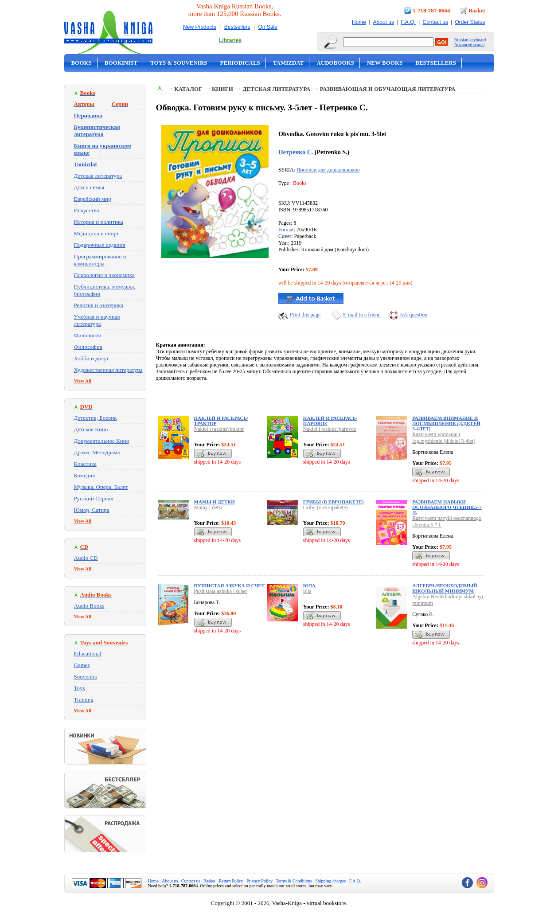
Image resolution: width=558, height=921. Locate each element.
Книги (222, 89)
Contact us (435, 22)
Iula (307, 591)
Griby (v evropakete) (325, 507)
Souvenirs (85, 676)
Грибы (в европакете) (333, 501)
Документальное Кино (101, 440)
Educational (87, 653)
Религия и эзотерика (99, 305)
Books (81, 62)
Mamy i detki (208, 507)
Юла (309, 585)
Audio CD (86, 557)
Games (82, 665)
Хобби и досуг (91, 358)
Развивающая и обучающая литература (388, 89)
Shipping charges (330, 880)
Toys (79, 688)
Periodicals (240, 62)
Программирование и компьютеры (100, 260)
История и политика (98, 222)
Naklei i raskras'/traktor (219, 429)
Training (84, 699)
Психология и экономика (104, 275)
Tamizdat (288, 62)
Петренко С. (295, 152)
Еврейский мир (92, 198)
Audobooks (335, 62)
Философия (88, 346)
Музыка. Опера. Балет (101, 487)
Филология (87, 335)
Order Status (470, 22)
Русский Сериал (93, 498)
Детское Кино (91, 429)
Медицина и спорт (96, 233)
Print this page (305, 315)
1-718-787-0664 (431, 10)
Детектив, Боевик (95, 417)
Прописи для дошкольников (328, 170)
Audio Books (89, 605)
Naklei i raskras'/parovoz (329, 429)
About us (383, 22)
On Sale (267, 27)
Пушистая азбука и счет (229, 585)
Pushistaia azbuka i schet (220, 591)
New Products (199, 27)
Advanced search (469, 44)
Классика (85, 463)
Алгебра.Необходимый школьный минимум (444, 588)
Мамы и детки (214, 501)
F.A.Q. (408, 22)
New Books (384, 62)
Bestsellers (237, 27)
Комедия (84, 475)
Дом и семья (89, 187)
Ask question (413, 315)
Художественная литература (108, 370)
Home (359, 22)
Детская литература (98, 175)
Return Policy (231, 880)
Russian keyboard (470, 39)
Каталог (188, 89)
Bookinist (121, 62)
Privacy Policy (259, 880)
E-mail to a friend (362, 315)
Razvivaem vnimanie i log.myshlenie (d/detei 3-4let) (443, 437)
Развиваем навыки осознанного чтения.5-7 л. (446, 507)
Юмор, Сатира (91, 510)
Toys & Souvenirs (178, 62)
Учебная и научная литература (97, 320)
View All (83, 380)
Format (286, 229)
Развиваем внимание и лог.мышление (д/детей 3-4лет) (446, 423)
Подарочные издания (99, 245)
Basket (476, 10)
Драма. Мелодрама (97, 452)
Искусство (87, 210)
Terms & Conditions (294, 880)
